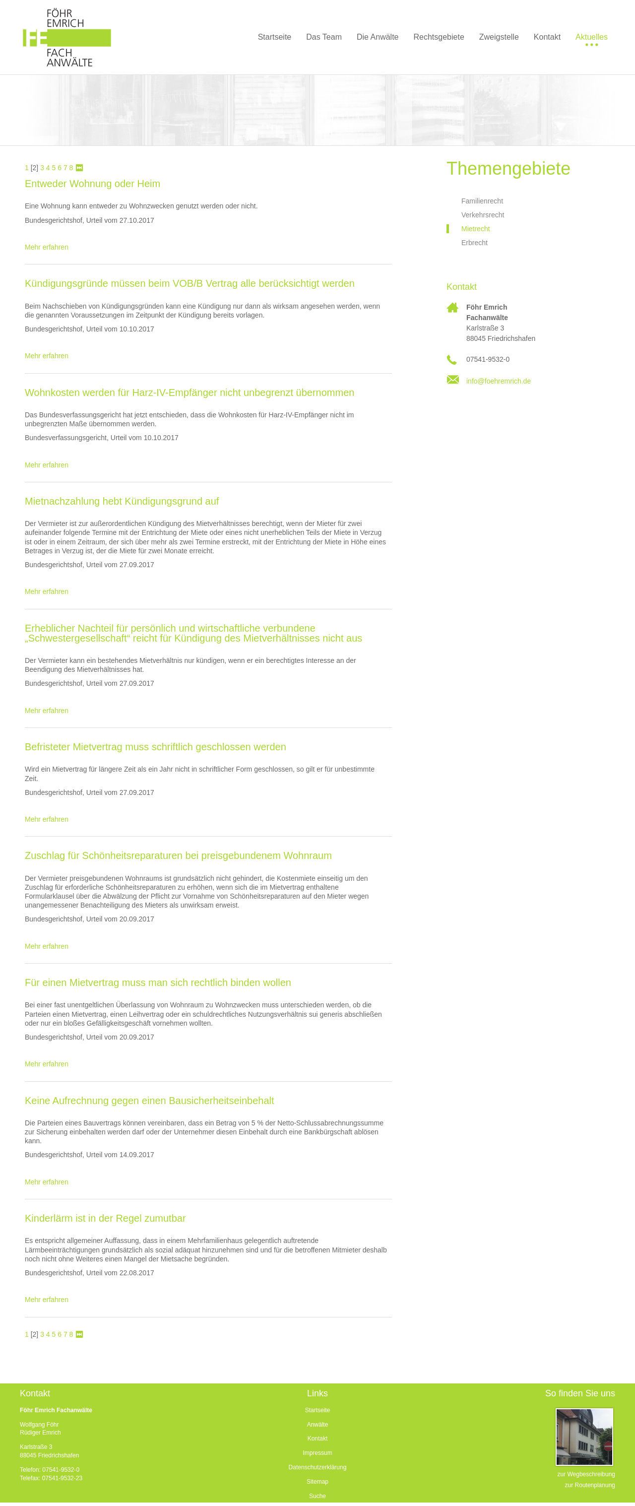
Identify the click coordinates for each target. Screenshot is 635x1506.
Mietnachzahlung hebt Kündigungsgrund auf (122, 501)
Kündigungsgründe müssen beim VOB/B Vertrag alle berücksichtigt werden (190, 283)
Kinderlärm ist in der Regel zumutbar (105, 1218)
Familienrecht (482, 201)
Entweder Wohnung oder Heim (92, 183)
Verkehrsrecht (482, 215)
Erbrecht (474, 243)
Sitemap (317, 1481)
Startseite (317, 1410)
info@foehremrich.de (498, 381)
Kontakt (318, 1438)
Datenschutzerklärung (318, 1467)
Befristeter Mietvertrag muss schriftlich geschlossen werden (155, 746)
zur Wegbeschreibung (586, 1474)
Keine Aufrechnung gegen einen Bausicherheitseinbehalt (149, 1100)
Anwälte (317, 1424)
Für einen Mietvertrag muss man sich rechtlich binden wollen (158, 982)
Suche (317, 1496)
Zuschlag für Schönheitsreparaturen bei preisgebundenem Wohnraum (178, 855)
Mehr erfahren (46, 247)
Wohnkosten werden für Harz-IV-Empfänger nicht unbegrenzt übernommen (189, 392)
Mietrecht (475, 229)
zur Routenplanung (590, 1485)
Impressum (317, 1452)
